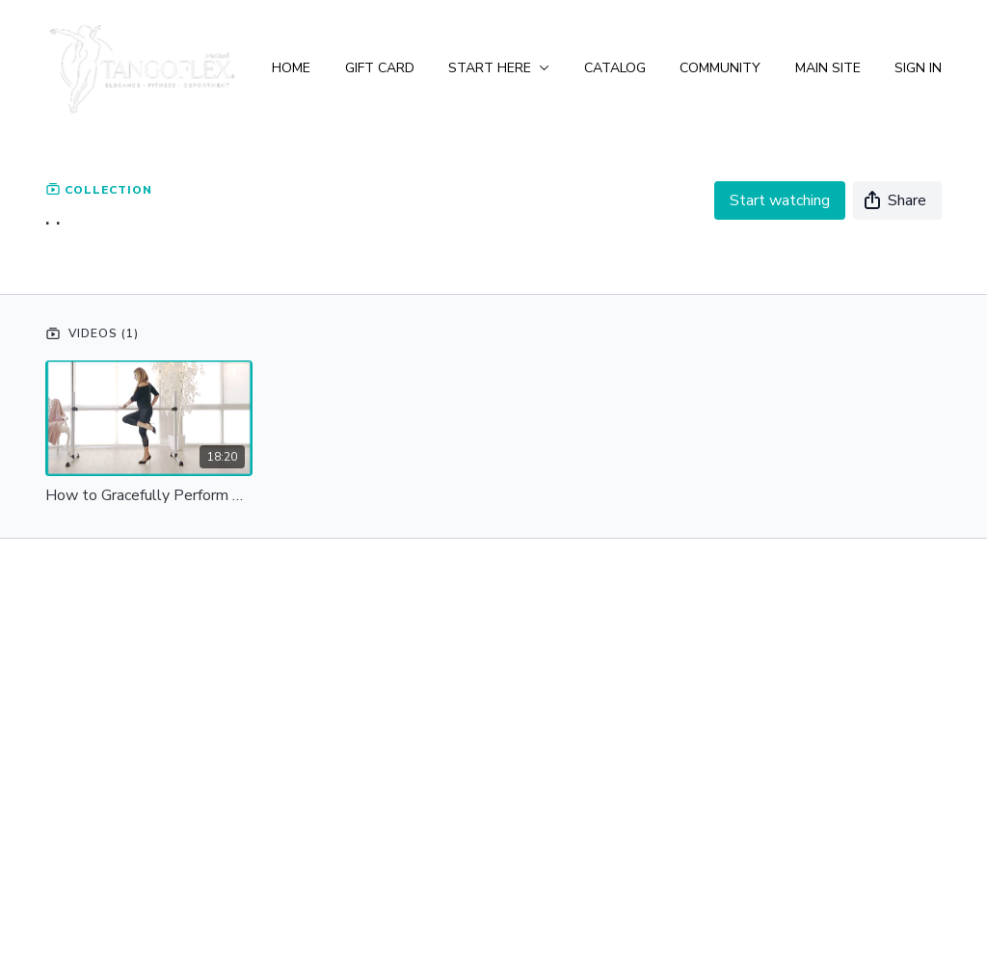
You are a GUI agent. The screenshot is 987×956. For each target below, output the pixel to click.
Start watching (780, 200)
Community (720, 68)
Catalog (615, 68)
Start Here (498, 68)
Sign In (918, 68)
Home (291, 68)
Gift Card (379, 68)
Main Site (828, 68)
